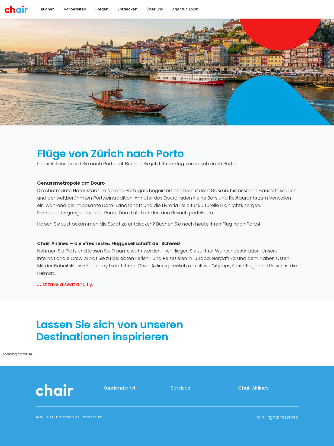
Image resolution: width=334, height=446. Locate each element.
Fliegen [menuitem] (101, 9)
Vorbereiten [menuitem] (75, 9)
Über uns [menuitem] (155, 9)
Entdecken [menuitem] (127, 9)
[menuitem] (185, 9)
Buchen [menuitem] (48, 9)
